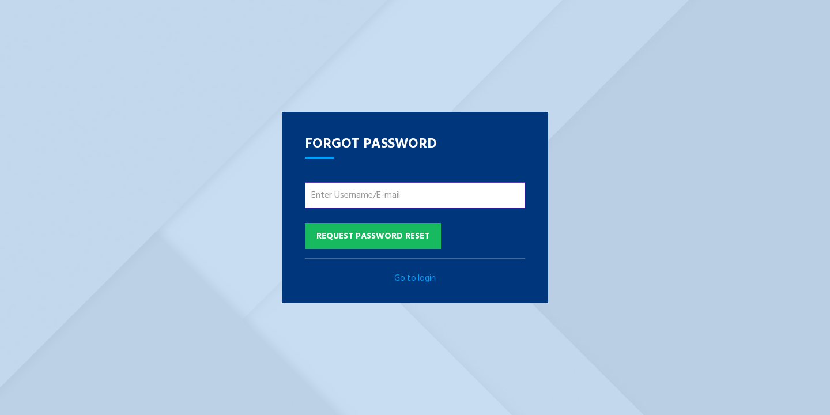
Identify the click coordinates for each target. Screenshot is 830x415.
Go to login (415, 278)
